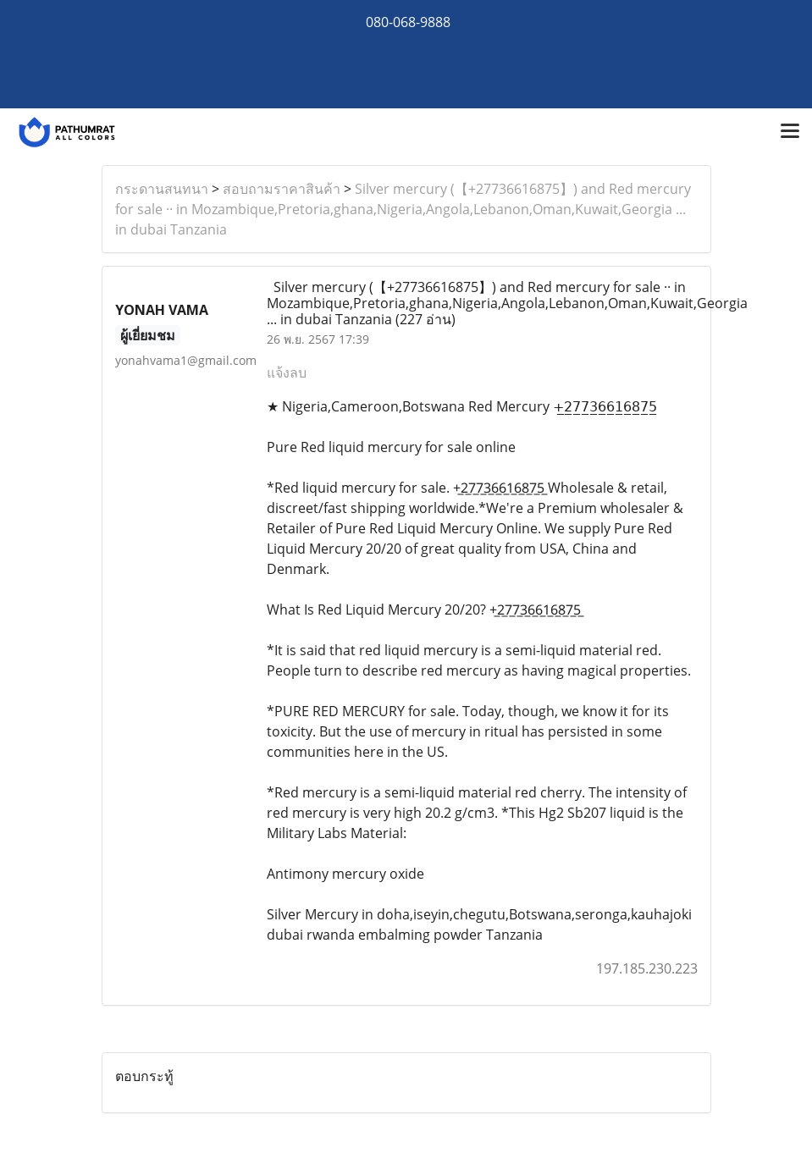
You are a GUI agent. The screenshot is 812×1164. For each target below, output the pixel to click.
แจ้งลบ (287, 372)
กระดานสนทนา (161, 188)
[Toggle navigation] (790, 132)
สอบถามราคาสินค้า (281, 188)
